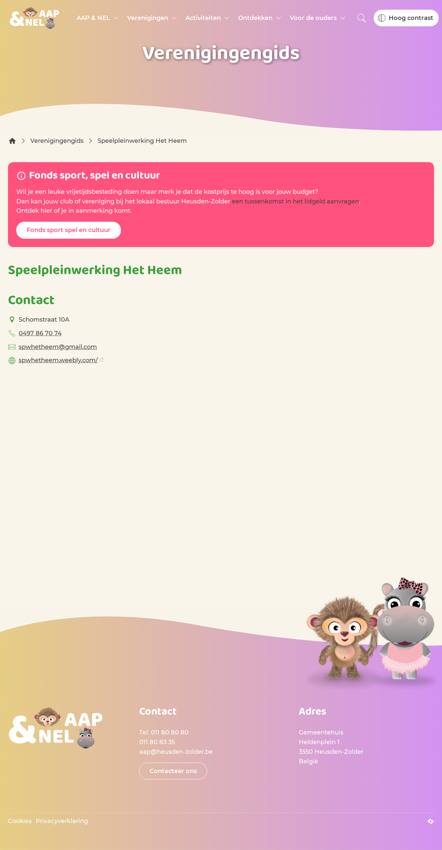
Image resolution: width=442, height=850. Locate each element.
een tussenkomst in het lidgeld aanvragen (295, 201)
